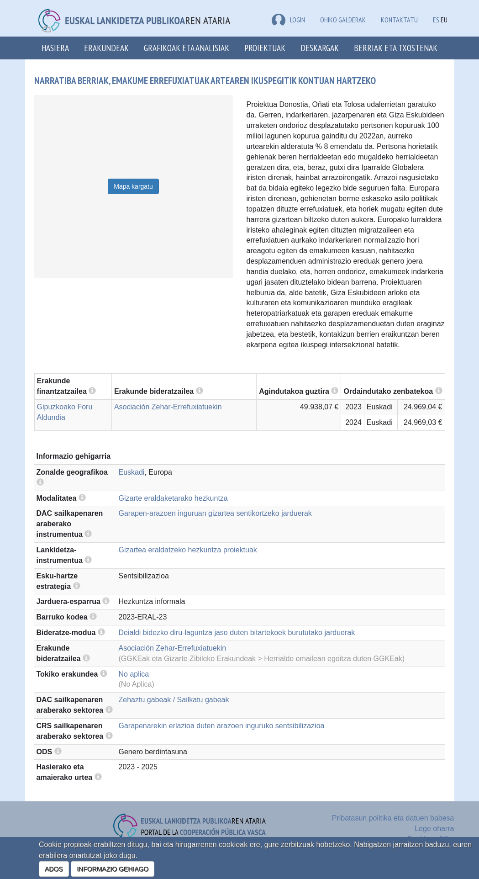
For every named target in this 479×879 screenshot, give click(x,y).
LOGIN (288, 19)
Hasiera (55, 47)
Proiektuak (264, 47)
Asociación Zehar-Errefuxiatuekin (168, 407)
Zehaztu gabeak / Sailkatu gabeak (174, 700)
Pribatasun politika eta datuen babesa (393, 818)
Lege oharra (434, 828)
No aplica (134, 674)
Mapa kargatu (133, 186)
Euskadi (132, 472)
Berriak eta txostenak (395, 47)
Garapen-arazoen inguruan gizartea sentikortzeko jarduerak (215, 513)
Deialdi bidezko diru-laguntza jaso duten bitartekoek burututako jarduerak (237, 632)
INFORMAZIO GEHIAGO (112, 869)
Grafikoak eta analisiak (186, 47)
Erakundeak (106, 47)
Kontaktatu (399, 19)
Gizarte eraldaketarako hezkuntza (173, 498)
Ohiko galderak (343, 19)
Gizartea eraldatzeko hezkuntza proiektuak (188, 550)
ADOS (54, 869)
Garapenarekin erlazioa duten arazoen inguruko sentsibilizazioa (222, 726)
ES (436, 19)
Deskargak (319, 47)
